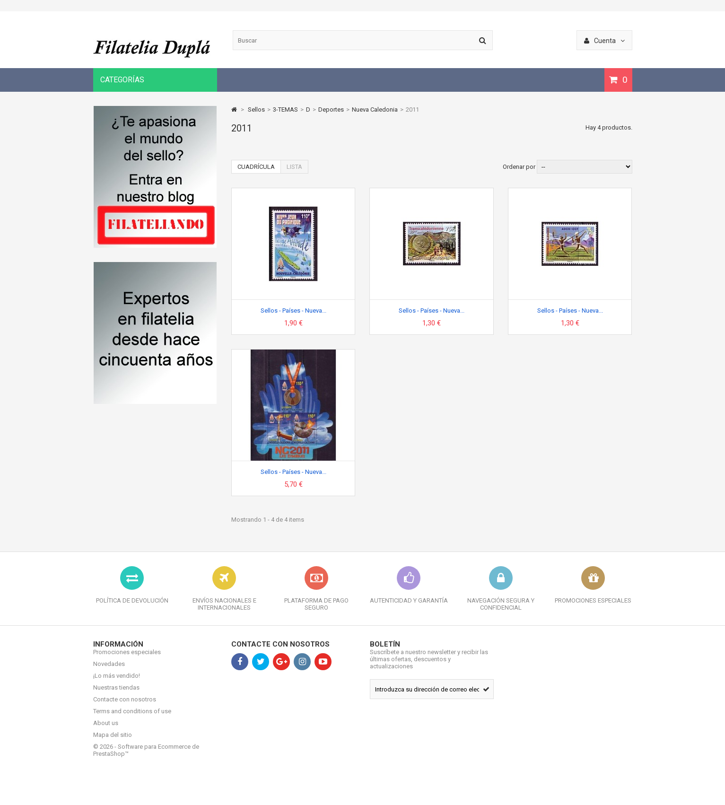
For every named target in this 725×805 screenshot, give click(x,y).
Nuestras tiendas (116, 694)
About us (105, 730)
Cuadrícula (256, 166)
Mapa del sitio (112, 741)
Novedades (109, 670)
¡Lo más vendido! (116, 682)
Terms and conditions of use (132, 718)
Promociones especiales (127, 659)
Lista (294, 166)
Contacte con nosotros (124, 706)
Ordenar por (519, 166)
